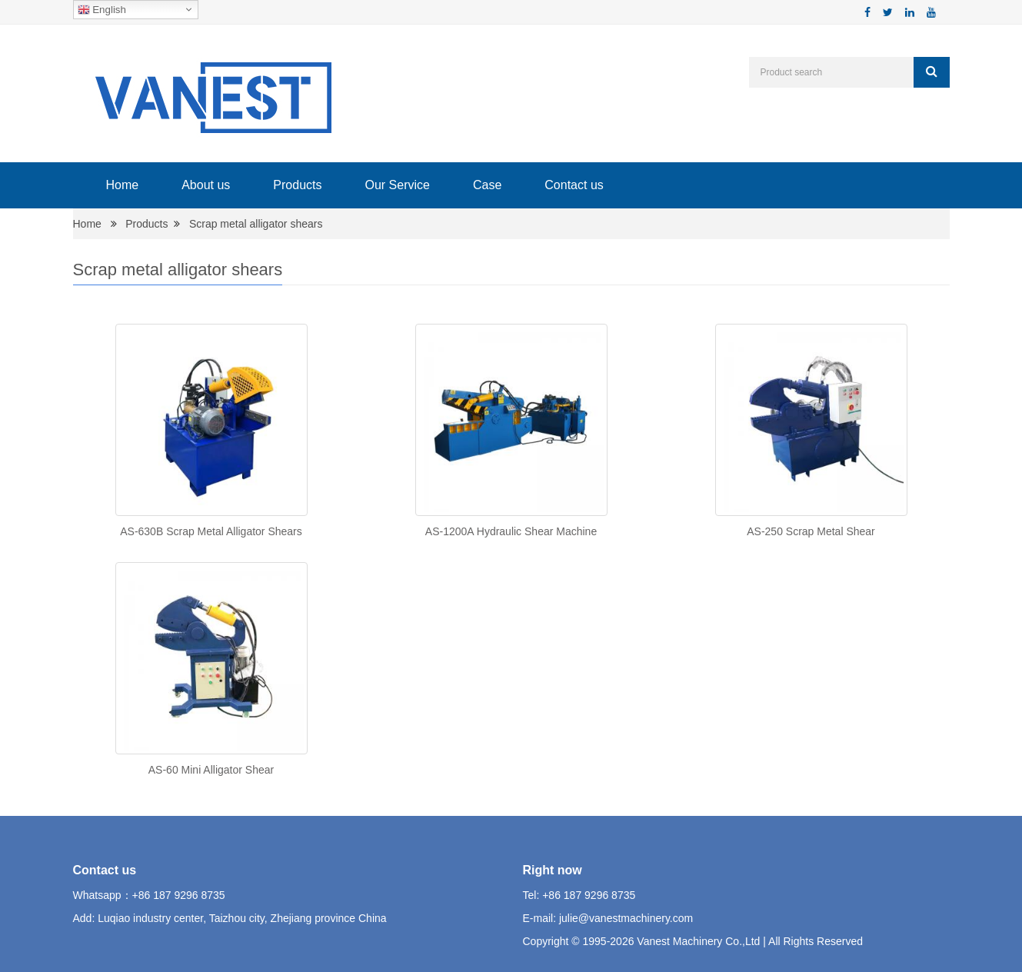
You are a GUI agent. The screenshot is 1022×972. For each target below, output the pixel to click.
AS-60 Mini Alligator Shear (211, 770)
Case (487, 184)
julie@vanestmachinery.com (626, 918)
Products (297, 184)
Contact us (573, 184)
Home (122, 184)
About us (205, 184)
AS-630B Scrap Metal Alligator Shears (211, 531)
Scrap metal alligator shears (256, 224)
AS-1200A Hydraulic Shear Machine (511, 531)
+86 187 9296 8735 (178, 895)
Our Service (397, 184)
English (102, 10)
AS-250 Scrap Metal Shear (811, 531)
